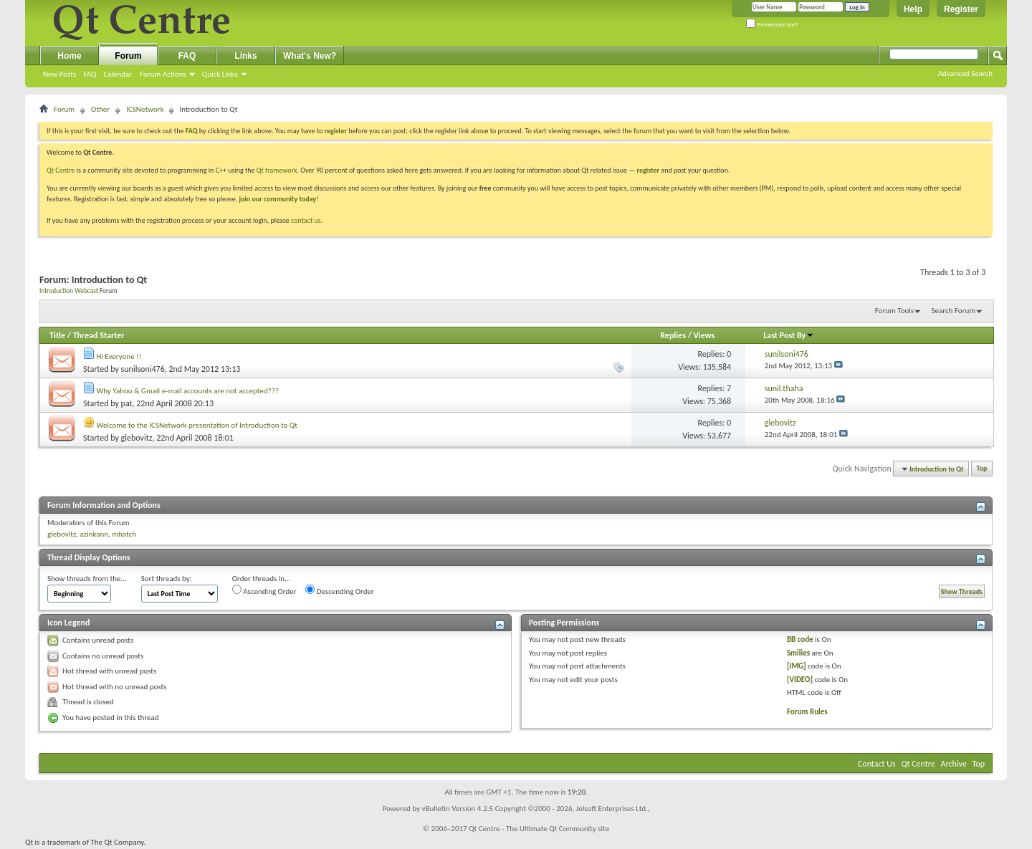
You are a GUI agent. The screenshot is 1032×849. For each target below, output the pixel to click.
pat (127, 403)
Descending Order (339, 590)
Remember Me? (772, 24)
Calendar (117, 74)
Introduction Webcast (68, 291)
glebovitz (137, 438)
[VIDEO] (800, 679)
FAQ (89, 74)
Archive (954, 764)
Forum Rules (807, 711)
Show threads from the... (87, 578)
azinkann (94, 534)
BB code (800, 639)
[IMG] (796, 666)
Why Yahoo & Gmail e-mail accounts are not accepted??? (188, 390)
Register (961, 9)
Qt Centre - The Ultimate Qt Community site (539, 828)
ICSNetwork (144, 109)
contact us (306, 220)
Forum (128, 56)
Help (913, 9)
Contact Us (877, 764)
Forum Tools (894, 310)
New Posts (59, 74)
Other (100, 109)
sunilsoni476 (143, 369)
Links (245, 56)
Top (982, 469)
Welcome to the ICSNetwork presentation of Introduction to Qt (197, 425)
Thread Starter (99, 335)
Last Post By (788, 335)
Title (57, 335)
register (648, 170)
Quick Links (220, 74)
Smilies (798, 653)
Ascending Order (264, 590)
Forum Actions (163, 74)
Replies (673, 335)
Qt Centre (61, 170)
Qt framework (277, 170)
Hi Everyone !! (119, 356)
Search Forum (954, 310)
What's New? (309, 56)
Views (704, 335)
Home (69, 56)
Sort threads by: (166, 578)
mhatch (124, 534)
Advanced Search (965, 73)
